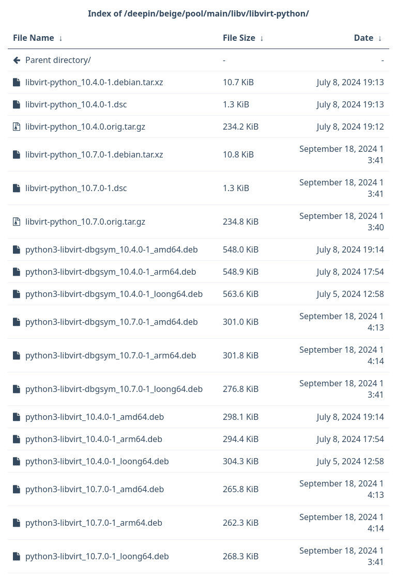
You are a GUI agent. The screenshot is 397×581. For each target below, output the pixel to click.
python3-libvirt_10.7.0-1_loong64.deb (97, 556)
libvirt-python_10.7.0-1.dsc (76, 188)
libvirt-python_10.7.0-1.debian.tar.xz (94, 154)
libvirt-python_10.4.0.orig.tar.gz (85, 126)
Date (364, 37)
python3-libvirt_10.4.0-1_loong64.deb (97, 461)
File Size (239, 37)
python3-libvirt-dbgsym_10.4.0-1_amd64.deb (111, 249)
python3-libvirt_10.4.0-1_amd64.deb (94, 416)
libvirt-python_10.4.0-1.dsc (76, 104)
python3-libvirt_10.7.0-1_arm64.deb (93, 522)
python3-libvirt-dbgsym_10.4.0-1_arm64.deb (110, 271)
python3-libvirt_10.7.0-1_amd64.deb (94, 489)
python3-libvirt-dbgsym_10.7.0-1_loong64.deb (114, 389)
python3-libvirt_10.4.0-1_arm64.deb (93, 439)
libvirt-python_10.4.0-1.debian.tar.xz (94, 82)
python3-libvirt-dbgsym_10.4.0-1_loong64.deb (114, 294)
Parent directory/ (58, 60)
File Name (33, 37)
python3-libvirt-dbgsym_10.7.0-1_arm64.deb (110, 355)
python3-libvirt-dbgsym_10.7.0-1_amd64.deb (111, 321)
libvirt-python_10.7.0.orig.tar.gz (85, 221)
